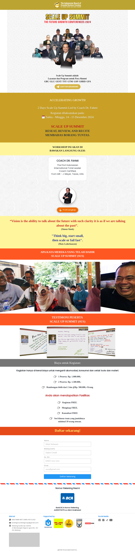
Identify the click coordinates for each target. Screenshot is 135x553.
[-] (99, 520)
